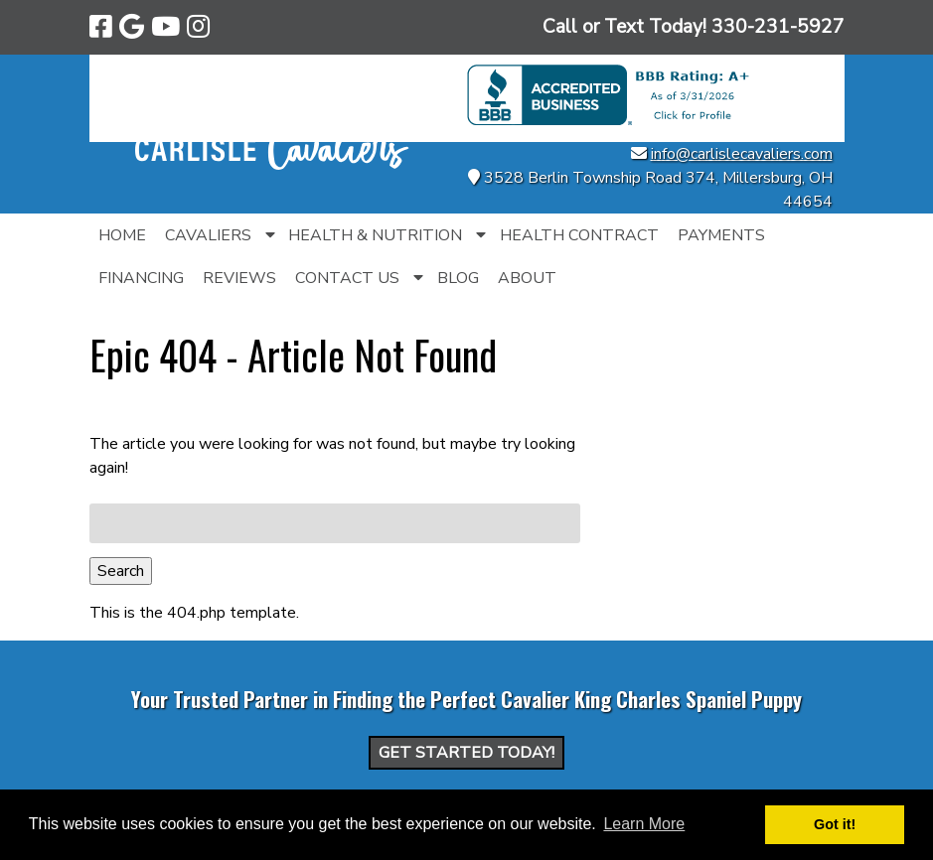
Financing (141, 278)
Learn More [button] (644, 823)
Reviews (239, 278)
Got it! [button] (834, 824)
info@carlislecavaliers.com (742, 154)
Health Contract (579, 235)
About (527, 278)
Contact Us (347, 278)
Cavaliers (208, 235)
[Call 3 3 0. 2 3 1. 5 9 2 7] (778, 27)
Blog (458, 278)
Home (122, 235)
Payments (721, 235)
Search (120, 571)
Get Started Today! (466, 753)
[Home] (272, 165)
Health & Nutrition (375, 235)
